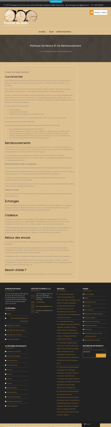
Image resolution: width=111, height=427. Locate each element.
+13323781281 (98, 3)
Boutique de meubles (92, 338)
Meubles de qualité (13, 354)
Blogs (9, 312)
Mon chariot (89, 308)
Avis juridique (89, 292)
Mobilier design (90, 316)
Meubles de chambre (14, 333)
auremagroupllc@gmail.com (78, 3)
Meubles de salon (13, 337)
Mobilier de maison (13, 324)
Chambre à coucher (14, 349)
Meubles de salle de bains (16, 328)
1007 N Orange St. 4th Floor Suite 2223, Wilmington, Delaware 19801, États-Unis (35, 3)
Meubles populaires (14, 395)
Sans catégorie (12, 404)
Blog (51, 30)
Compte (88, 304)
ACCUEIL (42, 30)
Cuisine (9, 377)
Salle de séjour (12, 386)
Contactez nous (63, 30)
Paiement (88, 327)
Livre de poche (12, 358)
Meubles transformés (14, 399)
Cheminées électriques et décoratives (19, 317)
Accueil (42, 49)
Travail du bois (16, 21)
